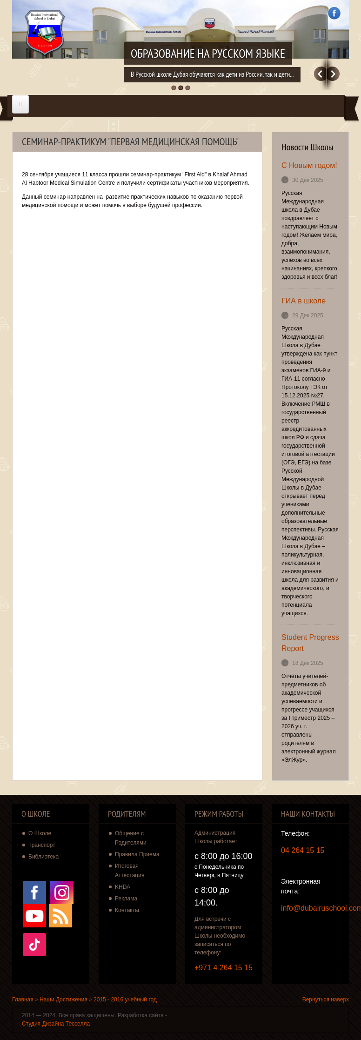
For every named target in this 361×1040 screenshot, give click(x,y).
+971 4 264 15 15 (223, 968)
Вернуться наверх (325, 999)
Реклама (126, 898)
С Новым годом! (309, 165)
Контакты (127, 910)
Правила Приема (137, 854)
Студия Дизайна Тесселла (56, 1023)
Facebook (334, 13)
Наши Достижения (63, 999)
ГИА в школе (303, 301)
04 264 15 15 (302, 850)
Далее (333, 74)
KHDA (122, 887)
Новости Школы (307, 147)
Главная (22, 999)
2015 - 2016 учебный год (125, 999)
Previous (320, 74)
